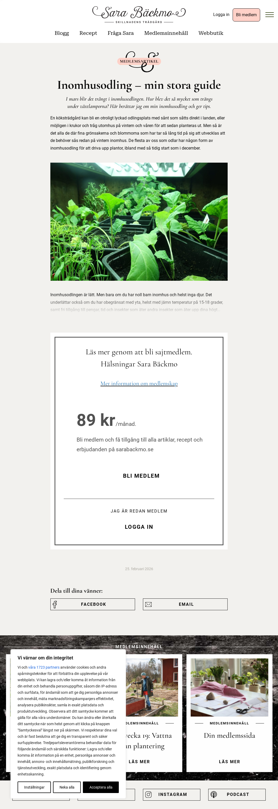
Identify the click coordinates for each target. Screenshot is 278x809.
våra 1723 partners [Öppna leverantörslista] (44, 667)
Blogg (62, 33)
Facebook (93, 604)
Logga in (221, 14)
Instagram (172, 794)
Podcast (238, 794)
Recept (88, 33)
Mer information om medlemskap (139, 383)
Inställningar (34, 787)
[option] (139, 717)
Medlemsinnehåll (166, 33)
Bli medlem (246, 14)
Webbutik (211, 33)
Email (186, 604)
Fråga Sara (121, 33)
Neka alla (67, 787)
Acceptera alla (101, 787)
